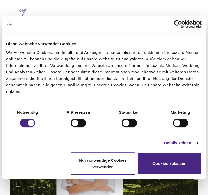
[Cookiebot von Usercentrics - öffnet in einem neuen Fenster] (178, 24)
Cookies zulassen (169, 163)
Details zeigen (177, 143)
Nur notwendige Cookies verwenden (103, 163)
